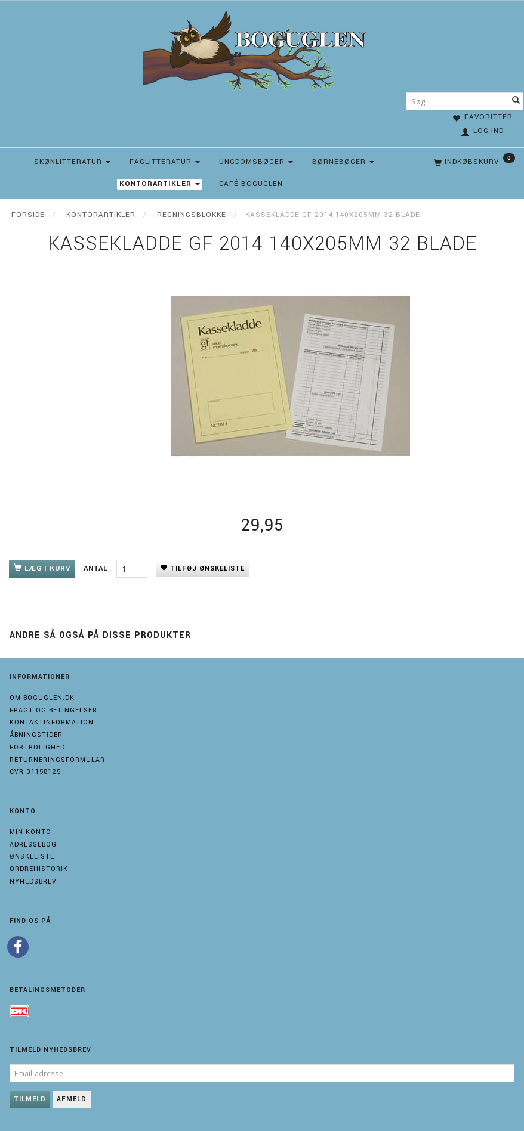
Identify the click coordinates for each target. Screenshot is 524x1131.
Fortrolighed (37, 747)
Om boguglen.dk (42, 697)
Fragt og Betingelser (53, 710)
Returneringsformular (57, 759)
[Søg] (516, 101)
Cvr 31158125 (35, 771)
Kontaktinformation (52, 722)
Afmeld (72, 1099)
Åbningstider (36, 734)
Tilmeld (30, 1099)
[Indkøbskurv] (473, 162)
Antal (97, 568)
